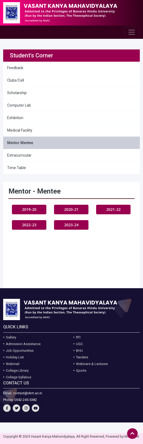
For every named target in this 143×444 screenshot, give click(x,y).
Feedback (15, 68)
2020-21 (71, 209)
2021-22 (113, 209)
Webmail (12, 364)
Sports (81, 370)
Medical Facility (19, 130)
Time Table (16, 168)
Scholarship (17, 93)
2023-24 (71, 224)
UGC (79, 344)
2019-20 (29, 209)
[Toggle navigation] (131, 32)
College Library (17, 370)
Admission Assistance (23, 344)
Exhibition (15, 118)
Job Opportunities (20, 351)
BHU (79, 351)
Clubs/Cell (15, 80)
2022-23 (29, 224)
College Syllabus (18, 377)
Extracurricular (19, 155)
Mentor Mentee (20, 143)
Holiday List (15, 357)
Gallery (11, 337)
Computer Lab (19, 105)
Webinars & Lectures (92, 364)
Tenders (82, 357)
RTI (78, 337)
